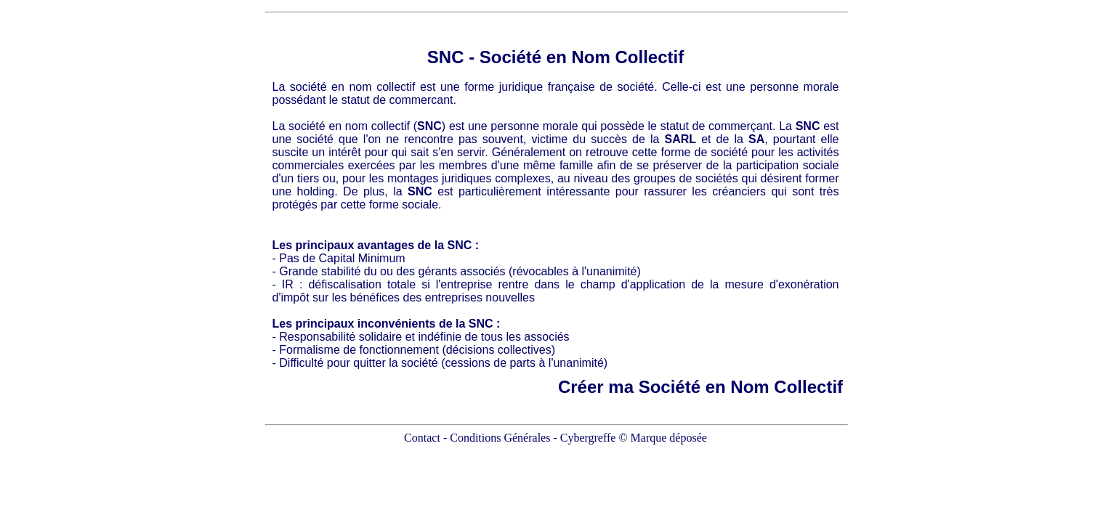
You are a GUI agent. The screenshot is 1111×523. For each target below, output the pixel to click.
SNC (445, 57)
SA (756, 139)
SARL (681, 139)
